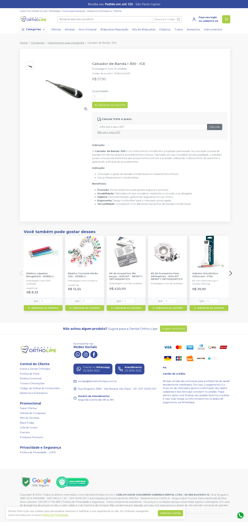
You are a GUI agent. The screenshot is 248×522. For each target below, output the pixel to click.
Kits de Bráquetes (143, 29)
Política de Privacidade (55, 515)
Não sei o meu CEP (108, 132)
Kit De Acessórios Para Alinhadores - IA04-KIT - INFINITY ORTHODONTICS (166, 276)
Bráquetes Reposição (114, 29)
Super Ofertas (28, 408)
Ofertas (117, 11)
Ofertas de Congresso (33, 413)
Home (24, 42)
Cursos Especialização (73, 11)
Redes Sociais (39, 11)
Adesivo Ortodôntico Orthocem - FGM (205, 275)
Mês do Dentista (29, 417)
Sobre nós (25, 11)
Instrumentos (213, 29)
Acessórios (193, 29)
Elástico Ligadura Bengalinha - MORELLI (40, 275)
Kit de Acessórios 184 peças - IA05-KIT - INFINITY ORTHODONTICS (125, 276)
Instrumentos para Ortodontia (66, 42)
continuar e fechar (170, 513)
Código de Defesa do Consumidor (40, 388)
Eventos (25, 432)
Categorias (33, 29)
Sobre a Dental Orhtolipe (35, 368)
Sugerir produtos (173, 328)
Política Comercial (30, 378)
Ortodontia (37, 42)
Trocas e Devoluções (32, 383)
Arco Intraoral (88, 29)
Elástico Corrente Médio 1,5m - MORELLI (83, 275)
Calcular (214, 126)
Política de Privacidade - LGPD (38, 452)
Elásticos (164, 29)
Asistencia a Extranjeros (99, 11)
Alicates (70, 29)
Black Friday (27, 422)
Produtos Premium (31, 437)
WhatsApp (54, 11)
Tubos (178, 29)
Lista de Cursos (29, 427)
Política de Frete (29, 373)
